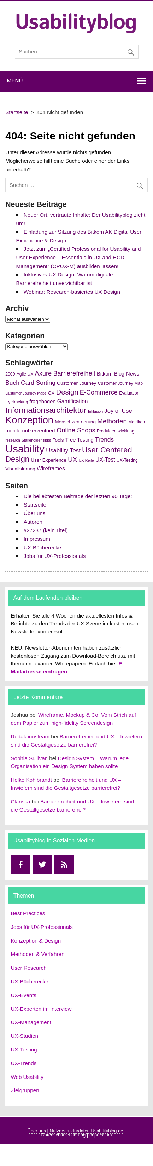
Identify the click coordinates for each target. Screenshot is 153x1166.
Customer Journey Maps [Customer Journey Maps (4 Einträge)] (25, 393)
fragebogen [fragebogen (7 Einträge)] (42, 401)
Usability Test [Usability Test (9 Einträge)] (63, 450)
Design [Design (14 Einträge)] (67, 392)
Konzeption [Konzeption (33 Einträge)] (29, 420)
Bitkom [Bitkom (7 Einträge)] (105, 374)
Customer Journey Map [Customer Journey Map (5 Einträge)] (120, 383)
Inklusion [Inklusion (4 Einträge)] (95, 411)
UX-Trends (23, 1063)
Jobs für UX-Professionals (55, 556)
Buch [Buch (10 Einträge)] (12, 382)
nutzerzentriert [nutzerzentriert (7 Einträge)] (38, 431)
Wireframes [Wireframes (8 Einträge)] (51, 468)
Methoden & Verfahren (37, 954)
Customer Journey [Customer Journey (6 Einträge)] (76, 383)
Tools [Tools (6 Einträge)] (58, 440)
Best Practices (28, 913)
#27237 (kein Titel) (46, 530)
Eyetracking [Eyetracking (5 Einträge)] (16, 401)
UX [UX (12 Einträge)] (72, 459)
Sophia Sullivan (29, 758)
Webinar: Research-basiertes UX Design (72, 292)
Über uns (35, 513)
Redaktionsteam (30, 737)
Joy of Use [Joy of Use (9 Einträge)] (118, 411)
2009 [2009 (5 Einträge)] (10, 374)
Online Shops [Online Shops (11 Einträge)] (76, 430)
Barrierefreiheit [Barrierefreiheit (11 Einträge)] (74, 373)
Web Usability (27, 1077)
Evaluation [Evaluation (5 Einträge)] (129, 393)
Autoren (33, 522)
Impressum (37, 539)
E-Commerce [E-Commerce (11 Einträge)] (99, 392)
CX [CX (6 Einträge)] (51, 393)
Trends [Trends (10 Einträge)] (104, 439)
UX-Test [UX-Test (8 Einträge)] (105, 460)
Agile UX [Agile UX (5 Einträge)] (25, 374)
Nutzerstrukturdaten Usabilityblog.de (86, 1130)
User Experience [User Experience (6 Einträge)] (48, 460)
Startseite (35, 505)
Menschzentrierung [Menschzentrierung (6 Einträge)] (75, 421)
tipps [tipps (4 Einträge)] (47, 440)
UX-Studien (24, 1036)
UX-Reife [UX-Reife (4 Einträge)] (86, 460)
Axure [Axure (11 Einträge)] (43, 373)
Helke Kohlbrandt (31, 780)
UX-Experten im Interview (41, 1009)
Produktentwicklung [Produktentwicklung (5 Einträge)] (115, 431)
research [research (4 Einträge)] (12, 440)
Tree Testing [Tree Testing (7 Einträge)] (79, 440)
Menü (15, 80)
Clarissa (20, 802)
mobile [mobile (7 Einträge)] (12, 431)
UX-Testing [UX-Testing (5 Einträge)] (127, 460)
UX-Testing (24, 1050)
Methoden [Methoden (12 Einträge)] (112, 421)
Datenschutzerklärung (63, 1135)
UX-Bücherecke (42, 548)
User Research (28, 968)
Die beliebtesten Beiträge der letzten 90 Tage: (78, 496)
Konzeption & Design (36, 941)
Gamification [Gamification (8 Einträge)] (72, 401)
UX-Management (31, 1022)
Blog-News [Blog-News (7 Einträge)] (126, 374)
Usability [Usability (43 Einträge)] (25, 449)
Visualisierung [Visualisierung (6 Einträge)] (20, 468)
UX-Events (23, 995)
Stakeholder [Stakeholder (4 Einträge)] (32, 440)
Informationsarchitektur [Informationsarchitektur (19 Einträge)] (46, 410)
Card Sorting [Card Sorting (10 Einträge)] (38, 382)
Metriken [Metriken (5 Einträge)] (136, 421)
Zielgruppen (25, 1090)
